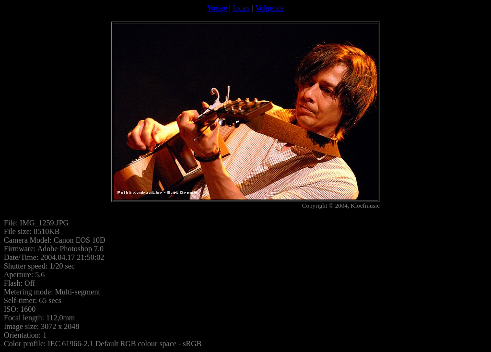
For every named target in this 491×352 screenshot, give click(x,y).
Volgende (269, 8)
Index (241, 8)
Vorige (217, 8)
